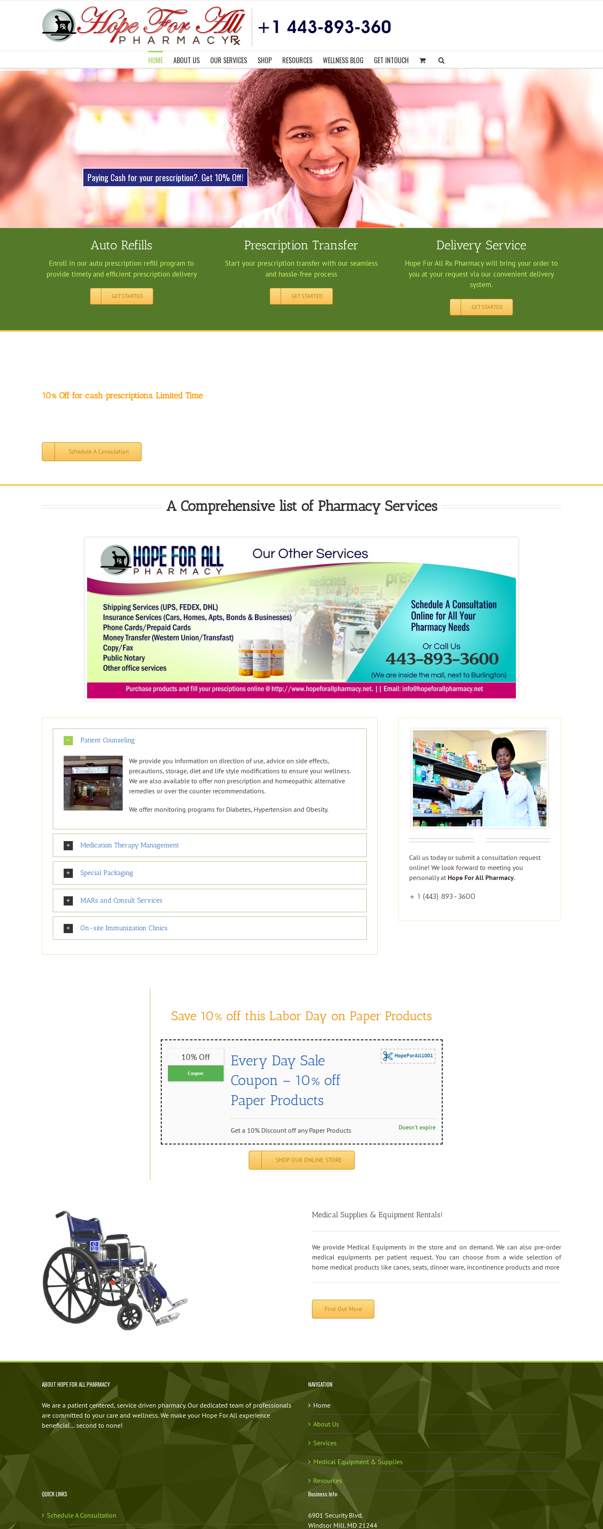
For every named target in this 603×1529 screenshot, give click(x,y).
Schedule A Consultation (81, 1515)
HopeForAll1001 (408, 1056)
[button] (441, 59)
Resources (327, 1480)
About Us (326, 1424)
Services (325, 1443)
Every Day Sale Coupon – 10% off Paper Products (286, 1080)
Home (321, 1405)
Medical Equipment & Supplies (358, 1461)
